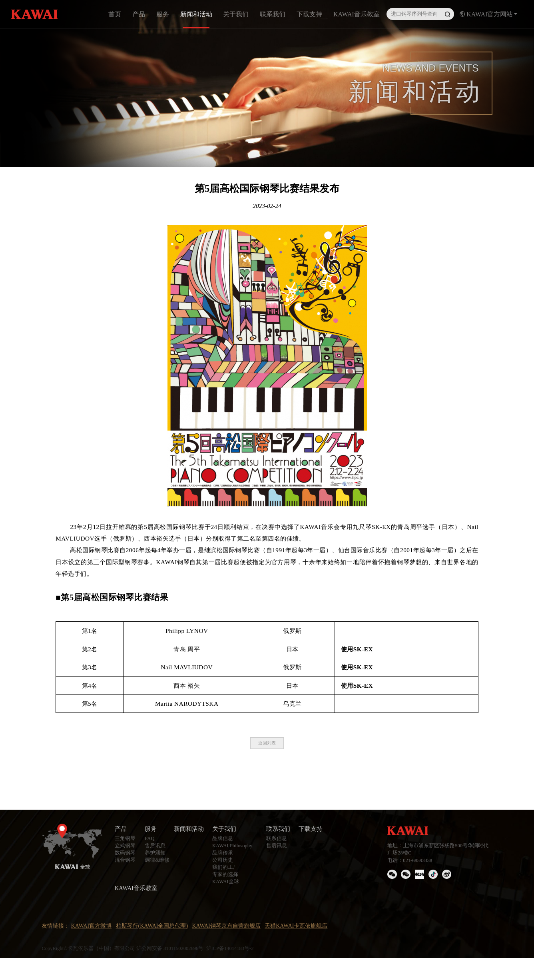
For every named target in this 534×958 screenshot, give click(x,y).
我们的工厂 (225, 867)
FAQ (149, 838)
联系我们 (272, 14)
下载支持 (309, 14)
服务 (162, 14)
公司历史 (222, 860)
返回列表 (267, 742)
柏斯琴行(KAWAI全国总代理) (152, 926)
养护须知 (155, 853)
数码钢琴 (125, 853)
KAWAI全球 (225, 881)
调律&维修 (157, 860)
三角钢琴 (125, 838)
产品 (138, 14)
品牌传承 (222, 853)
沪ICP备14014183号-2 (230, 948)
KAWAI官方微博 (91, 926)
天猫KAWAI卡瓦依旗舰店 (296, 926)
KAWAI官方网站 (488, 14)
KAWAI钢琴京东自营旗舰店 (226, 926)
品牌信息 (222, 838)
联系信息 (276, 838)
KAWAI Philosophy (232, 845)
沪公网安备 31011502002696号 (169, 948)
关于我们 (236, 14)
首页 (114, 14)
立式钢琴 (125, 845)
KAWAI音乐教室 (356, 14)
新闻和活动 (196, 14)
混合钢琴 (125, 860)
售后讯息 (155, 845)
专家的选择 (225, 874)
